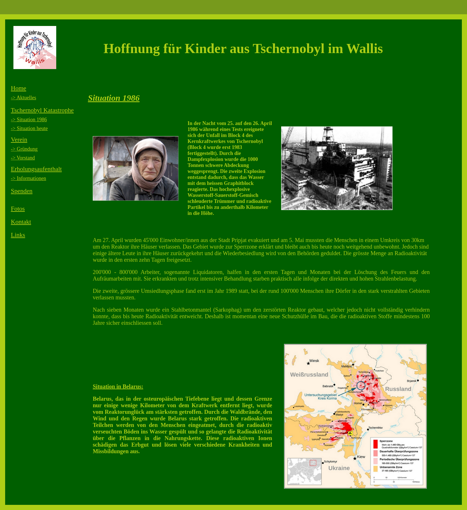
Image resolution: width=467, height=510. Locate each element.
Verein (19, 139)
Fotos (18, 208)
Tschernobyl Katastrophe (42, 110)
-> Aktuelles (23, 97)
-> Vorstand (23, 158)
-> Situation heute (29, 128)
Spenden (22, 190)
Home (18, 88)
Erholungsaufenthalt (36, 168)
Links (18, 234)
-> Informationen (28, 178)
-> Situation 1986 (29, 119)
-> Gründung (24, 149)
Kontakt (21, 221)
